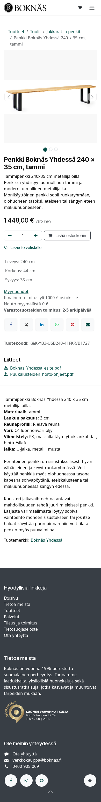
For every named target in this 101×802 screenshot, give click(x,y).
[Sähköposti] (88, 324)
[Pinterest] (72, 324)
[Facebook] (11, 324)
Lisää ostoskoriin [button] (67, 235)
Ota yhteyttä (16, 635)
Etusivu (11, 598)
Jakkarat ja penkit (64, 31)
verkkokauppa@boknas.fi (37, 760)
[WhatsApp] (57, 324)
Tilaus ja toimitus (20, 623)
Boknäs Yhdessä (46, 540)
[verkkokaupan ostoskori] (79, 7)
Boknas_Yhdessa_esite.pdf (32, 368)
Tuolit (35, 31)
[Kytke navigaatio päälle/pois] (92, 7)
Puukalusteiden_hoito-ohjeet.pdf (39, 374)
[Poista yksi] (10, 235)
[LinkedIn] (41, 324)
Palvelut (11, 616)
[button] (8, 97)
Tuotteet (16, 31)
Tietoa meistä (17, 604)
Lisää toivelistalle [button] (23, 247)
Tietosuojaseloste (21, 629)
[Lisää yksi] (36, 235)
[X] (26, 324)
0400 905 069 (26, 766)
